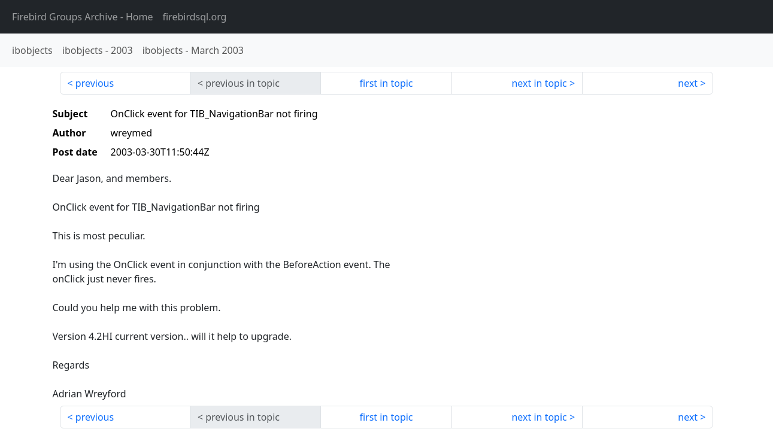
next (688, 83)
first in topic (386, 83)
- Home (82, 16)
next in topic (538, 83)
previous (94, 83)
